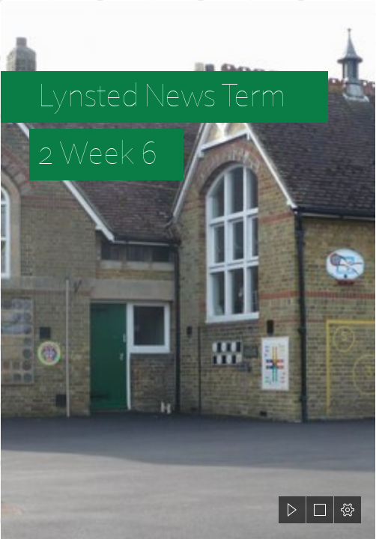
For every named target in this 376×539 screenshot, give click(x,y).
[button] (292, 509)
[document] (188, 269)
